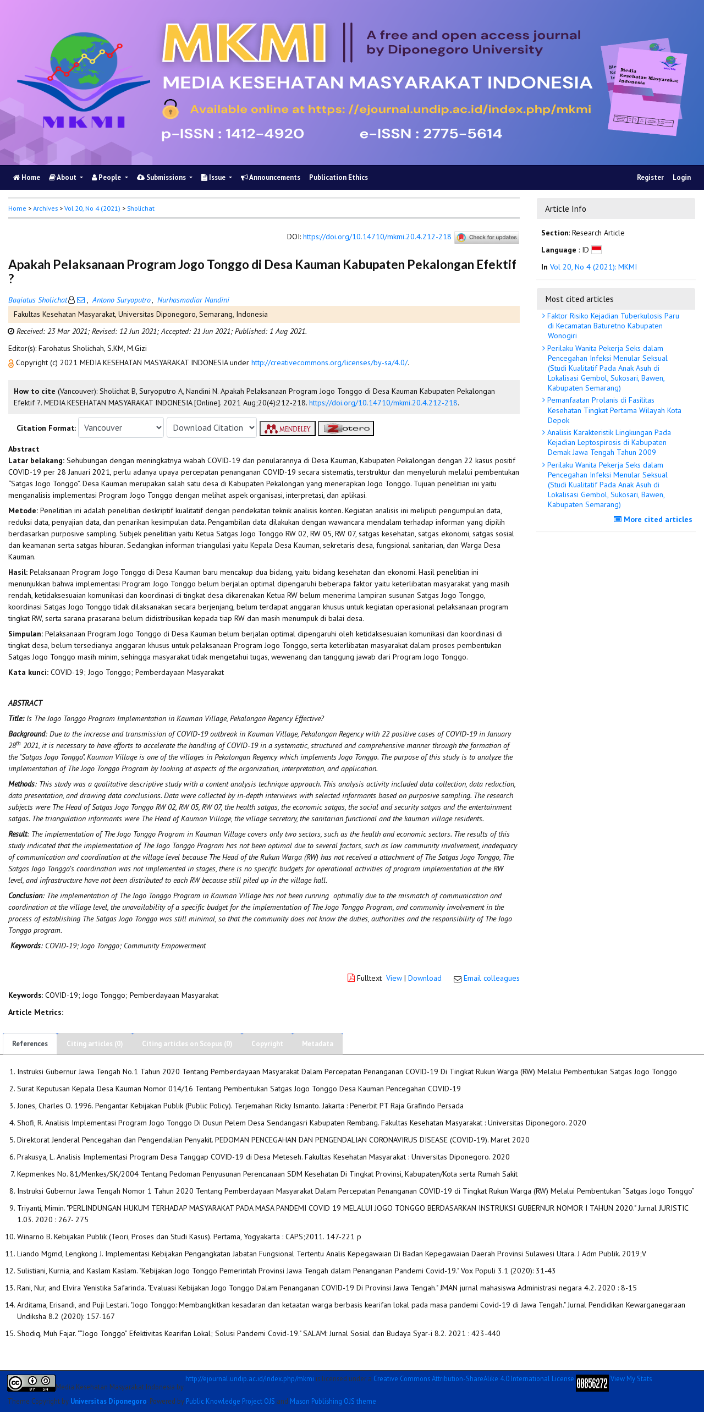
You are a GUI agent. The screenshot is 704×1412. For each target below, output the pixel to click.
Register (650, 177)
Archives (45, 208)
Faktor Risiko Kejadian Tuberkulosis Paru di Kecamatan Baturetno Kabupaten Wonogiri (612, 325)
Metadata (317, 1043)
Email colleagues (492, 978)
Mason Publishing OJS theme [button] (333, 1401)
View (394, 978)
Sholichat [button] (141, 208)
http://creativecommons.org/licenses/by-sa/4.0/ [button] (329, 362)
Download (425, 978)
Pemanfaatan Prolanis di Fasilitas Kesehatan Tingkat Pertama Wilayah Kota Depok (613, 410)
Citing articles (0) (95, 1043)
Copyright (267, 1043)
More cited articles (654, 519)
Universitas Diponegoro (108, 1401)
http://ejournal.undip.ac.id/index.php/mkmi (249, 1379)
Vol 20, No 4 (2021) (92, 208)
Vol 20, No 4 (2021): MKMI (593, 267)
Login (682, 177)
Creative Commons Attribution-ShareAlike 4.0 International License (473, 1379)
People (107, 177)
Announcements (270, 177)
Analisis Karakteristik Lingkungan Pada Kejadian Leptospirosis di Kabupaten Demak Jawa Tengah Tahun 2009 (608, 442)
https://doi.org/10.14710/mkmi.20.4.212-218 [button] (383, 403)
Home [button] (17, 208)
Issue (214, 177)
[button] (12, 362)
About (63, 177)
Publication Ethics (338, 177)
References (30, 1043)
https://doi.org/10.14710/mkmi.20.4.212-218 (377, 237)
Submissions (162, 177)
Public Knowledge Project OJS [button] (230, 1401)
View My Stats (631, 1379)
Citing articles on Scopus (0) (187, 1043)
